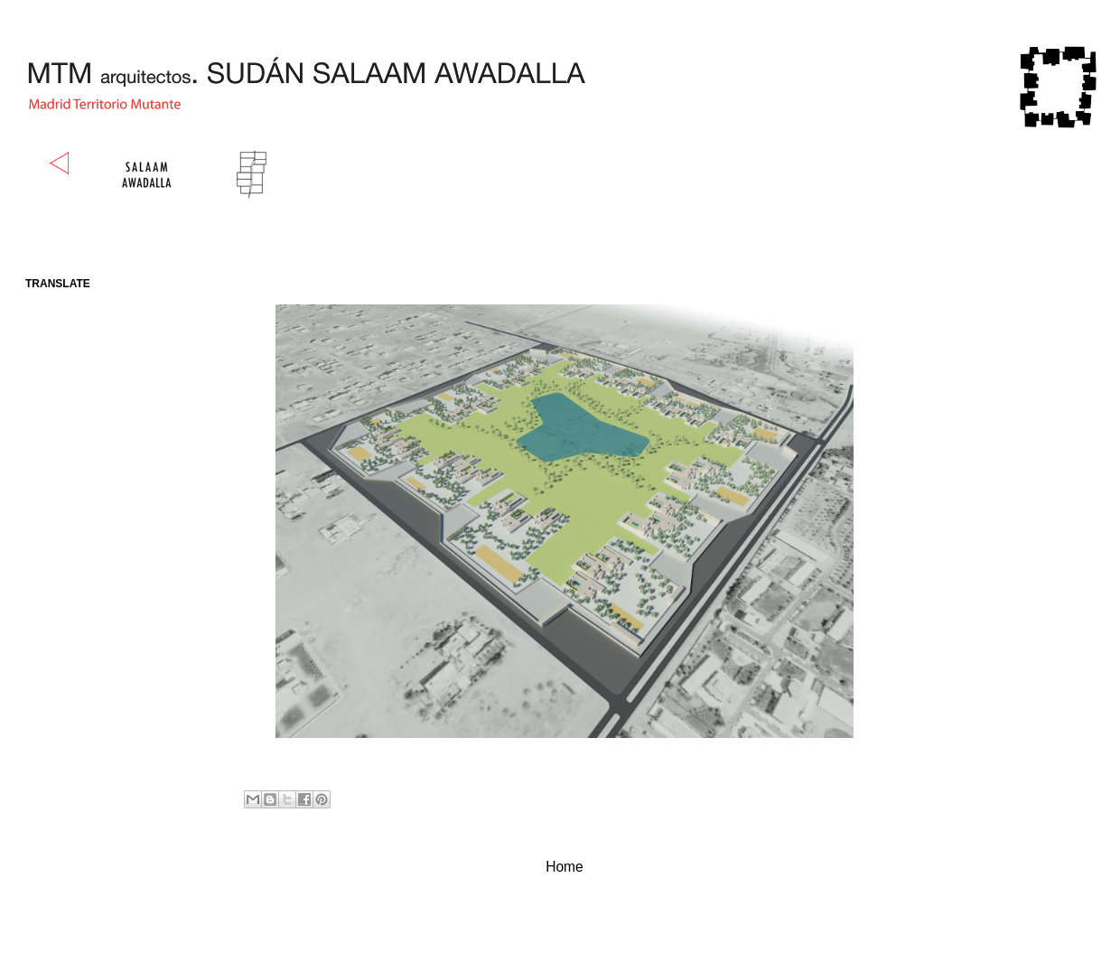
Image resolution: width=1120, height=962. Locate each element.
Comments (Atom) (600, 913)
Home (564, 866)
